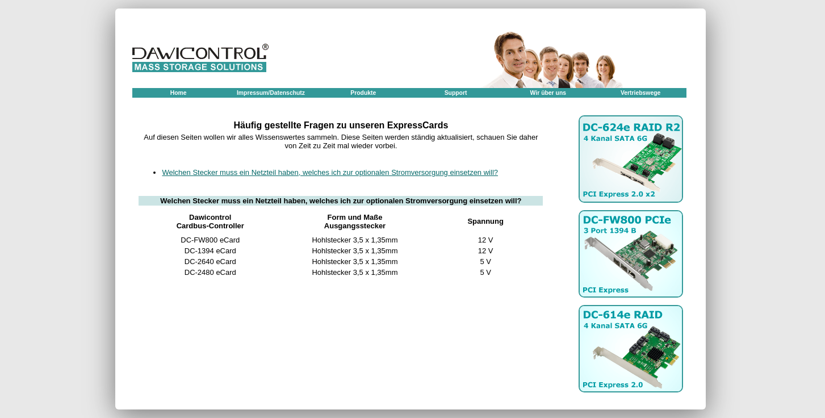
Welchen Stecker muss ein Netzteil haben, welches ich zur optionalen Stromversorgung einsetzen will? (330, 172)
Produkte (363, 93)
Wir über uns (548, 93)
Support (456, 93)
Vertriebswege (640, 93)
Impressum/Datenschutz (271, 93)
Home (178, 93)
